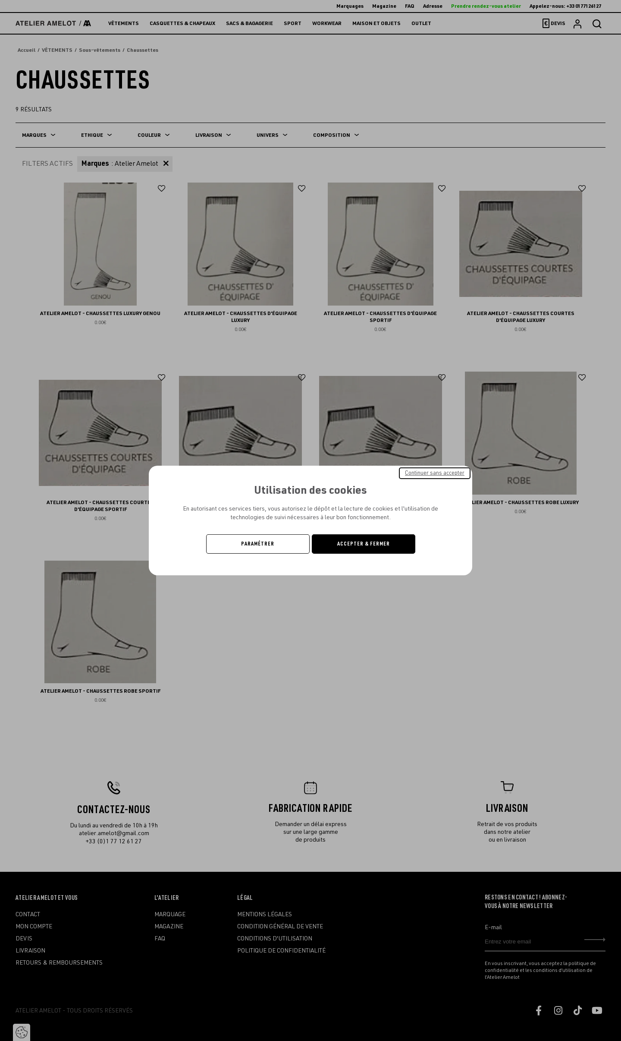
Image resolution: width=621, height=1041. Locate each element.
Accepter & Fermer (363, 543)
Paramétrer (257, 543)
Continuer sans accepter (434, 473)
